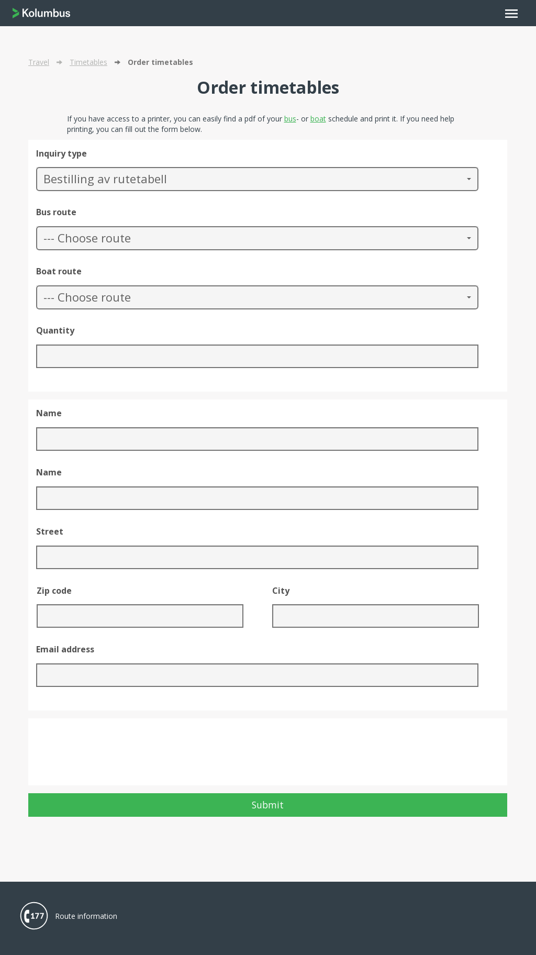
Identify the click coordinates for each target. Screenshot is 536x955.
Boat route (59, 271)
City (280, 590)
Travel (38, 62)
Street (49, 531)
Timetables (88, 62)
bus (290, 119)
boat (318, 119)
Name (49, 413)
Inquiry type (61, 153)
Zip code (54, 590)
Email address (65, 649)
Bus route (56, 212)
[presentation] (115, 757)
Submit (268, 804)
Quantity (55, 330)
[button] (257, 179)
